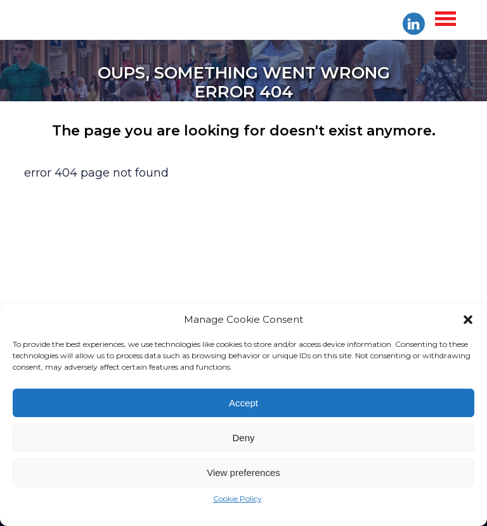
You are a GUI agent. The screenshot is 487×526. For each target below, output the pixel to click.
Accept (243, 403)
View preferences (243, 472)
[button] (468, 319)
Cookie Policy (237, 498)
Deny (243, 437)
